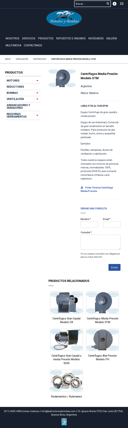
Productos (46, 38)
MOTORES (13, 80)
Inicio (8, 59)
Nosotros (12, 38)
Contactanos (33, 45)
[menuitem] (23, 99)
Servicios (28, 38)
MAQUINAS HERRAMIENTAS (17, 115)
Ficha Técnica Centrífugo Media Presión (97, 189)
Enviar (114, 267)
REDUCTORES (15, 86)
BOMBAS (12, 92)
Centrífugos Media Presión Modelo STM (73, 59)
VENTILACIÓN (15, 99)
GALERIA (111, 38)
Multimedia (13, 45)
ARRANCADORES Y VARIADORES (18, 106)
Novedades (96, 38)
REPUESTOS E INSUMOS (71, 38)
